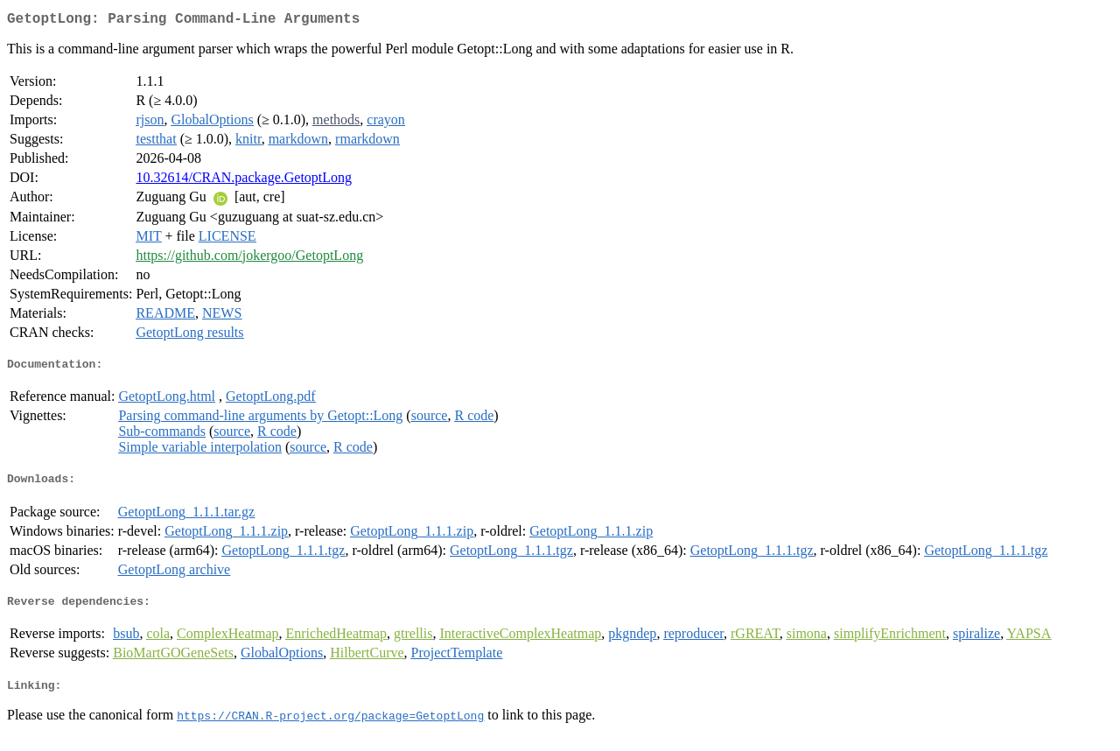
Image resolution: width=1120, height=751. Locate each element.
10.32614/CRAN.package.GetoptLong (244, 180)
